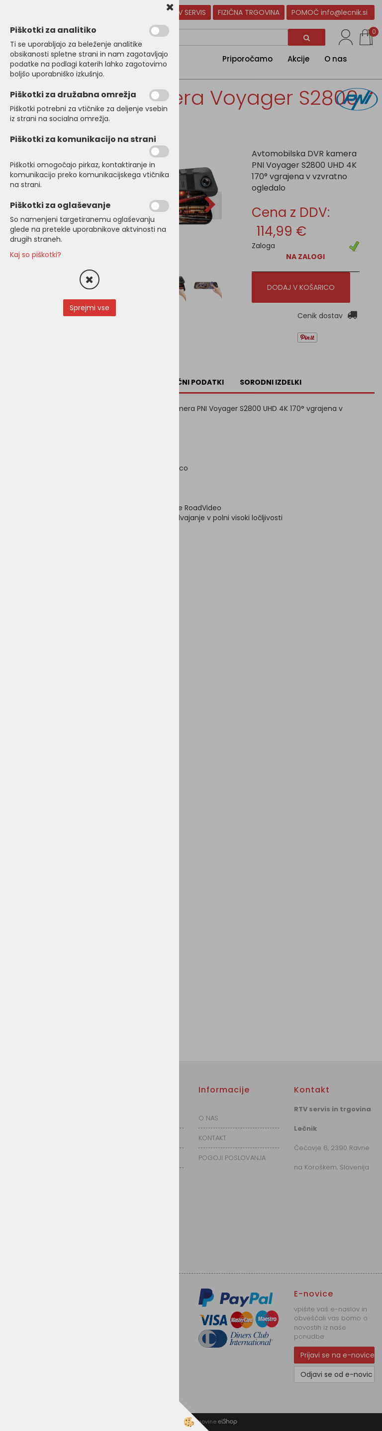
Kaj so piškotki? (35, 255)
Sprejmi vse (89, 308)
